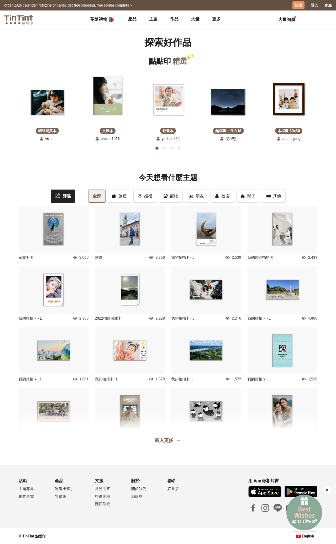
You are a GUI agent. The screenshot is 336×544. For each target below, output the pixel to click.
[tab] (132, 19)
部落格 (137, 496)
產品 (132, 19)
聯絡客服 (102, 496)
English (308, 536)
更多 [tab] (216, 19)
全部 (97, 195)
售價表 (60, 496)
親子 (248, 195)
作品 (174, 19)
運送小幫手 (64, 488)
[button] (47, 102)
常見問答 (102, 488)
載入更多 (168, 440)
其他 (273, 195)
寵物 (171, 195)
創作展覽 (26, 496)
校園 (222, 195)
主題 (153, 19)
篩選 (63, 195)
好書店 (173, 488)
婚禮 (145, 195)
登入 (314, 5)
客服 (328, 5)
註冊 (298, 5)
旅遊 (119, 195)
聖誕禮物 (102, 19)
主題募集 (26, 488)
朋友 (196, 195)
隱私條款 (102, 504)
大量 (195, 19)
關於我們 (138, 488)
